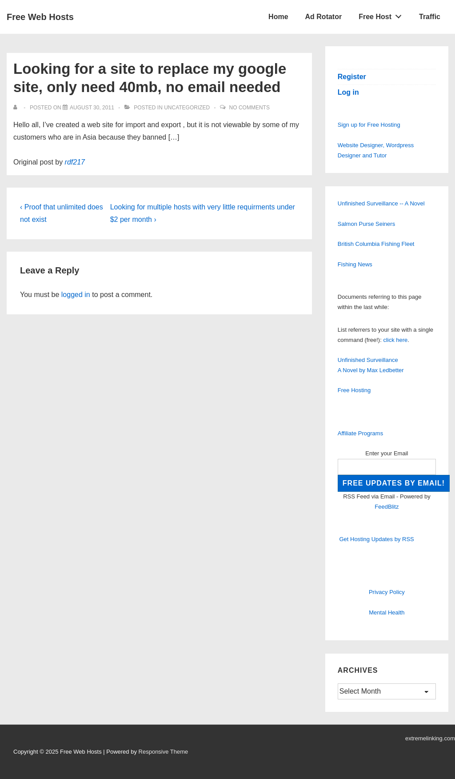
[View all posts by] (17, 107)
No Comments (249, 107)
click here (395, 340)
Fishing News (355, 264)
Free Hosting (354, 390)
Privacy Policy (387, 592)
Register (352, 76)
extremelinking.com (430, 738)
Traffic (429, 16)
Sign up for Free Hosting (369, 124)
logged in (75, 294)
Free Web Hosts (40, 17)
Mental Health (386, 612)
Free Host (383, 14)
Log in (348, 92)
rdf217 (75, 162)
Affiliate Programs (360, 433)
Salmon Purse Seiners (366, 224)
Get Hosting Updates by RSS (376, 539)
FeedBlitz (387, 506)
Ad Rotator (323, 16)
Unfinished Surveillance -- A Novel (381, 203)
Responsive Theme (163, 751)
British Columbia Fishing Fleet (376, 244)
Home (278, 16)
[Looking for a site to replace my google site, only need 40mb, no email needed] (92, 107)
